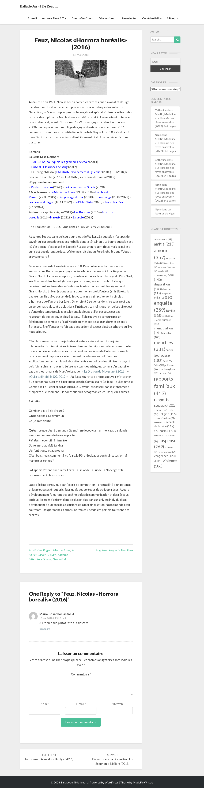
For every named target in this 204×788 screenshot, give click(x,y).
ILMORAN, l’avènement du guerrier (79, 172)
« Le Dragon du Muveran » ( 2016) (104, 371)
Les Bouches (82, 212)
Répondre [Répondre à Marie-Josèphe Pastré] (44, 628)
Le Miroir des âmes (63, 192)
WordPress (111, 782)
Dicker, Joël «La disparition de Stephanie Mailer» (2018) (112, 759)
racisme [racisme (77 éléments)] (165, 373)
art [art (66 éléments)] (161, 263)
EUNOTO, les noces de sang (49, 167)
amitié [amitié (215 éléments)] (164, 244)
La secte (78, 217)
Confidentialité (151, 18)
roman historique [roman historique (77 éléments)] (164, 418)
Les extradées (114, 202)
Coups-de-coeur (82, 18)
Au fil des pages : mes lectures (49, 550)
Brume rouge (103, 197)
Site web (117, 704)
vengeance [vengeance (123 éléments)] (165, 456)
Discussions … (108, 18)
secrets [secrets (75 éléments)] (159, 422)
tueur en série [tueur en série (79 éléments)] (167, 452)
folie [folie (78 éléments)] (166, 315)
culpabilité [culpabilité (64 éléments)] (160, 275)
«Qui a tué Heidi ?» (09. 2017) (48, 376)
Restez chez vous (42, 187)
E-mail (81, 704)
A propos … (174, 18)
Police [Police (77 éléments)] (159, 365)
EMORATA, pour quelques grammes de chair (60, 162)
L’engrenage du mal (71, 197)
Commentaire (81, 674)
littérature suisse (40, 559)
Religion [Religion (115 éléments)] (168, 414)
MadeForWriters (143, 782)
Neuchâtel (59, 559)
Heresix (55, 217)
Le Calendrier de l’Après (80, 187)
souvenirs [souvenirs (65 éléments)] (160, 435)
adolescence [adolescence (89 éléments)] (163, 239)
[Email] (165, 61)
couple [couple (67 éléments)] (163, 271)
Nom (44, 704)
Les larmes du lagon (41, 202)
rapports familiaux (120, 550)
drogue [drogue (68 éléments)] (166, 293)
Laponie (63, 555)
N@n (158, 134)
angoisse (101, 550)
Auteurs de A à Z (54, 18)
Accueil (32, 18)
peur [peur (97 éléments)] (168, 360)
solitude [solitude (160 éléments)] (165, 431)
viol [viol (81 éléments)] (158, 461)
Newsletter (129, 18)
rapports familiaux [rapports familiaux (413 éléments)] (164, 386)
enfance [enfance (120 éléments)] (163, 297)
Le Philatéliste (84, 202)
